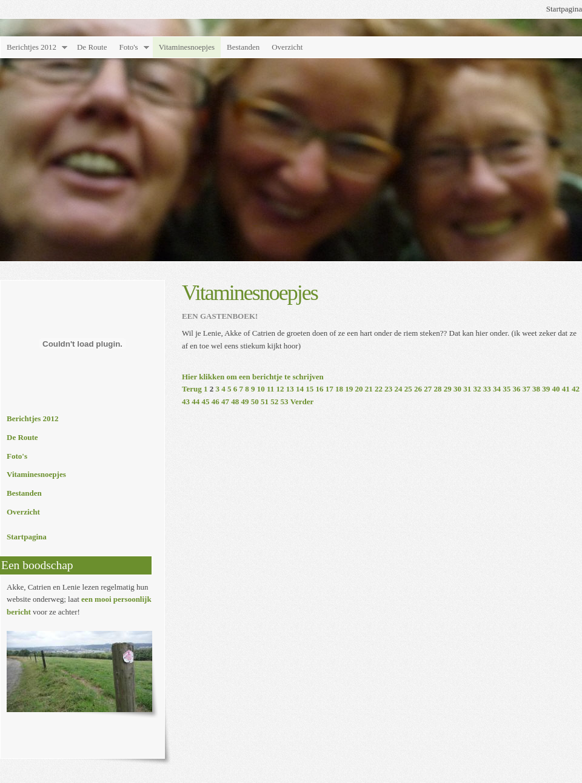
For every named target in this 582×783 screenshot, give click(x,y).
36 (517, 388)
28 (438, 388)
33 (487, 388)
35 (506, 388)
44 (195, 401)
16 (320, 388)
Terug (192, 388)
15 (309, 388)
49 (245, 401)
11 (270, 388)
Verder (302, 401)
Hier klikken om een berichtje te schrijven (253, 376)
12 (280, 388)
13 (290, 388)
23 (388, 388)
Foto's (128, 47)
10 (261, 388)
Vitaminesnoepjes (187, 47)
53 (285, 401)
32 (477, 388)
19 (349, 388)
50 (255, 401)
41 (566, 388)
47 (225, 401)
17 (329, 388)
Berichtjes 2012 (31, 47)
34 (497, 388)
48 (235, 401)
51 (265, 401)
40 (556, 388)
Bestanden (243, 47)
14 (300, 388)
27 (428, 388)
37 (526, 388)
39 (546, 388)
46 (215, 401)
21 (369, 388)
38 (536, 388)
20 (359, 388)
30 (457, 388)
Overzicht (287, 47)
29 (448, 388)
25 (408, 388)
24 (399, 388)
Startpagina (564, 8)
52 (274, 401)
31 (467, 388)
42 (576, 388)
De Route (92, 47)
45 (206, 401)
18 (339, 388)
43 (186, 401)
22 (379, 388)
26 (418, 388)
